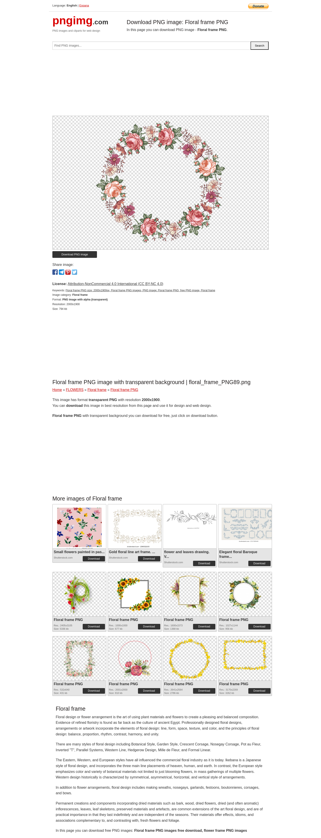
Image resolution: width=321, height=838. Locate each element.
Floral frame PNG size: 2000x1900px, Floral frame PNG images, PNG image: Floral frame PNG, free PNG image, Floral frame (140, 290)
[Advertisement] (160, 84)
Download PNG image (75, 254)
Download (94, 558)
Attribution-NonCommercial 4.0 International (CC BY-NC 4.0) (115, 284)
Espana (84, 5)
